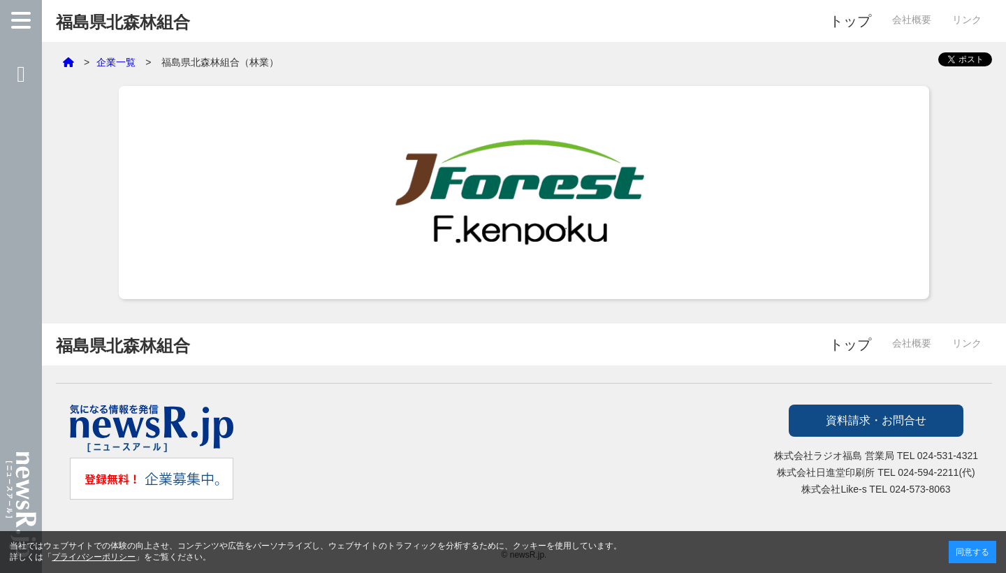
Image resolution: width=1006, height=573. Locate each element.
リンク (967, 19)
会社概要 (911, 19)
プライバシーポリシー (94, 557)
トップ (850, 21)
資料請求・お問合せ (876, 420)
